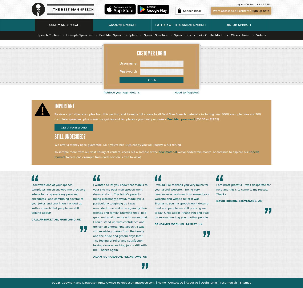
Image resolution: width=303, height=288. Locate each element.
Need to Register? (186, 92)
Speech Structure (155, 35)
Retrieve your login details (122, 92)
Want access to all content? (241, 11)
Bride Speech (239, 25)
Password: (128, 71)
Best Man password (181, 119)
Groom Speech (122, 25)
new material (168, 152)
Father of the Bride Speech (180, 25)
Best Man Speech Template (118, 35)
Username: (129, 63)
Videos (261, 35)
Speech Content (49, 35)
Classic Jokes (240, 35)
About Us (192, 282)
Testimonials (229, 282)
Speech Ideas (190, 10)
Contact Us (252, 4)
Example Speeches (79, 35)
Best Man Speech (64, 25)
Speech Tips (182, 35)
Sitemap (245, 282)
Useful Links (209, 282)
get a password (74, 127)
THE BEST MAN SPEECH (73, 9)
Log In (239, 4)
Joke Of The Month (211, 35)
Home (162, 282)
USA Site (266, 4)
